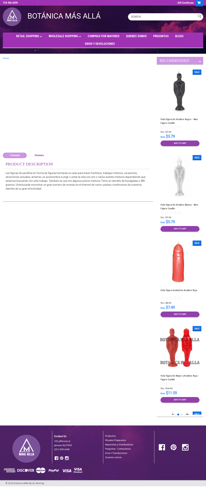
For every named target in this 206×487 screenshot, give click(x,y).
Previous (196, 62)
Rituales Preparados (115, 440)
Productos (110, 436)
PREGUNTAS (161, 36)
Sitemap (40, 483)
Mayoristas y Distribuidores (119, 444)
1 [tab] (178, 415)
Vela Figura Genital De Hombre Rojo (178, 290)
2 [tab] (182, 415)
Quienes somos (113, 457)
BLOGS (179, 36)
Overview (15, 155)
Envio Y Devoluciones (116, 453)
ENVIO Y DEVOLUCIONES (100, 44)
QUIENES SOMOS (136, 36)
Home (6, 58)
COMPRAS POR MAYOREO (103, 36)
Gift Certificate (185, 2)
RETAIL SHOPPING (29, 36)
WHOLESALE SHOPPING (65, 36)
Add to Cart (180, 143)
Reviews (39, 155)
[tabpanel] (180, 108)
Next (200, 62)
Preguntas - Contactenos (118, 449)
